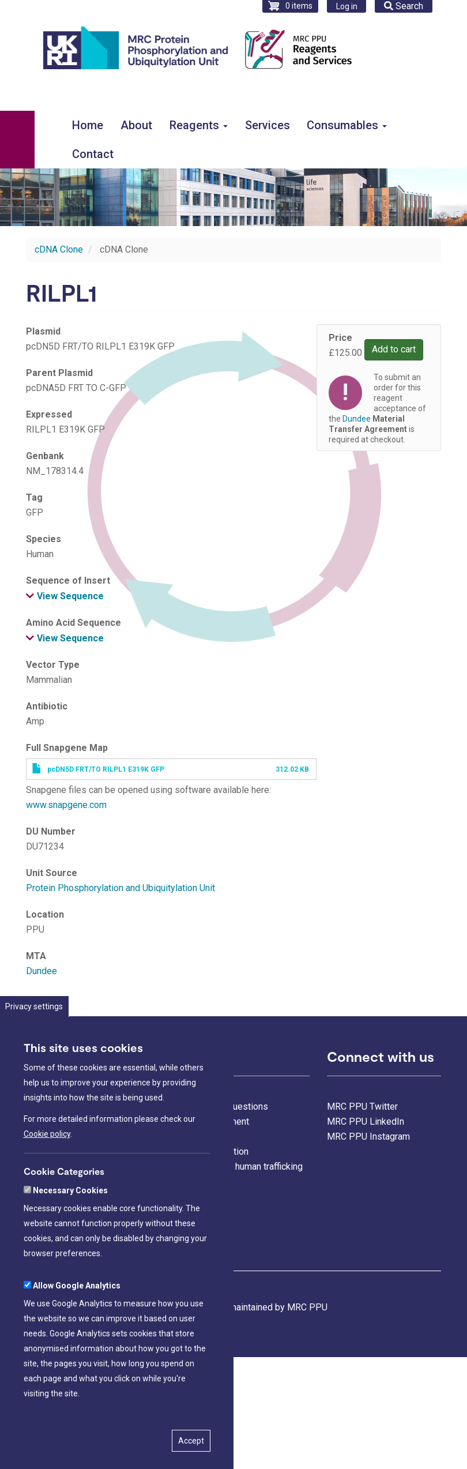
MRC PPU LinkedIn (365, 1121)
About (136, 125)
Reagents (199, 125)
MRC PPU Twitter (362, 1106)
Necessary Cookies (70, 1206)
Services (267, 125)
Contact (93, 154)
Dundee (41, 970)
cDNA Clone (59, 249)
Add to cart (394, 349)
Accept (191, 1456)
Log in (346, 6)
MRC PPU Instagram (368, 1136)
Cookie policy (47, 1149)
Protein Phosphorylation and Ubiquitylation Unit (120, 887)
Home (87, 125)
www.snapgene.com (66, 804)
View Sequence (70, 596)
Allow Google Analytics (76, 1301)
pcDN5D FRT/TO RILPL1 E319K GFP (105, 769)
